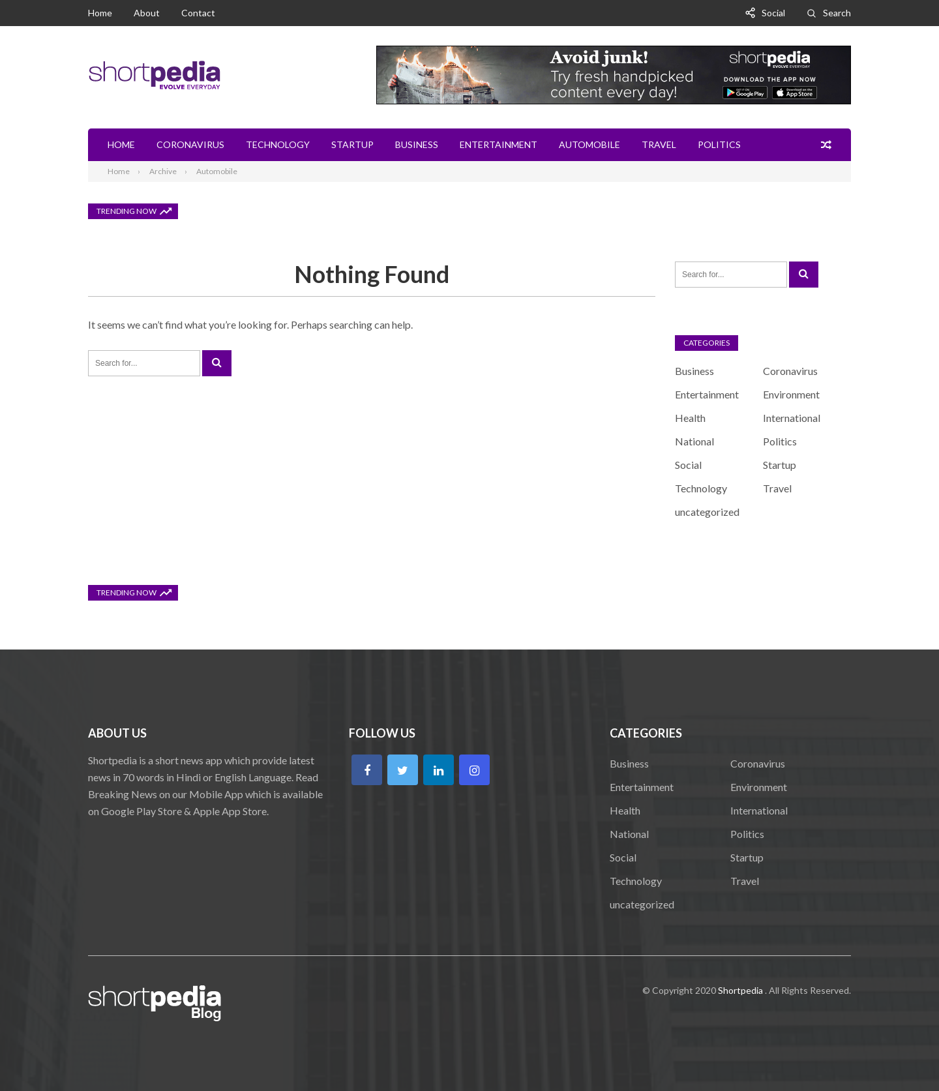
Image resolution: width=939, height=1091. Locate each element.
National (694, 441)
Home (100, 12)
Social (773, 12)
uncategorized (707, 511)
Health (690, 417)
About (147, 12)
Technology (278, 144)
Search (837, 12)
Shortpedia (740, 990)
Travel (659, 144)
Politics (719, 144)
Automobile (589, 144)
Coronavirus (190, 144)
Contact (198, 12)
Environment (791, 394)
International (791, 417)
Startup (352, 144)
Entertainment (498, 144)
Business (416, 144)
